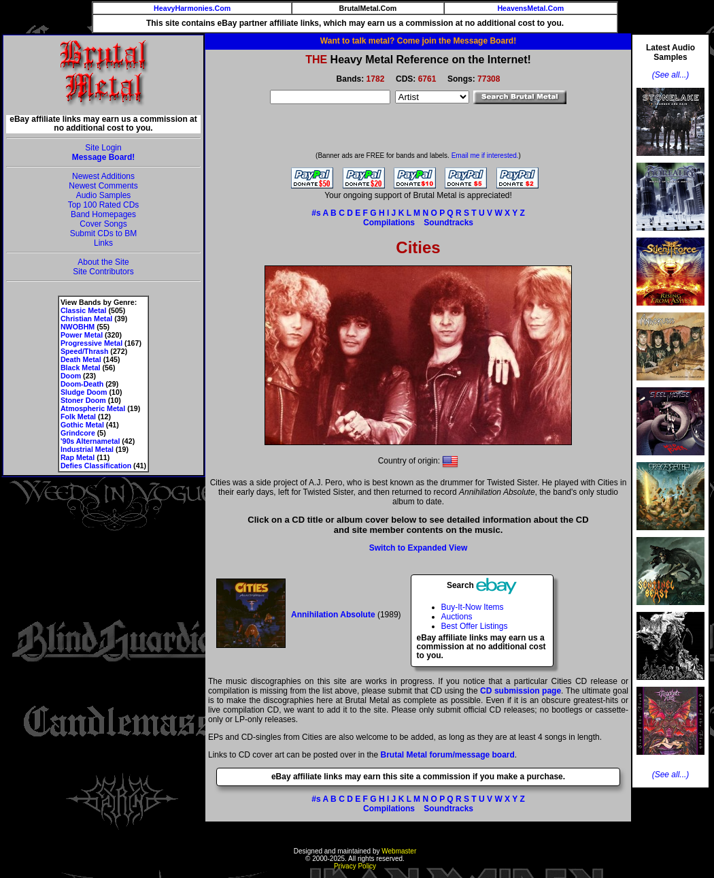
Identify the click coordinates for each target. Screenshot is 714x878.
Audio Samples (103, 195)
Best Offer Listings (474, 626)
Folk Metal (78, 416)
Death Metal (81, 359)
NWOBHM (78, 327)
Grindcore (78, 433)
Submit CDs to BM (103, 233)
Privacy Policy (355, 866)
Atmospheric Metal (93, 408)
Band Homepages (103, 214)
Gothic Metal (82, 425)
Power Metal (82, 335)
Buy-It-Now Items (472, 607)
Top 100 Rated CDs (103, 205)
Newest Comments (103, 186)
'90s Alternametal (90, 441)
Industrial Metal (87, 449)
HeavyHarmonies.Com (192, 8)
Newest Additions (103, 176)
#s (315, 213)
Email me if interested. (485, 155)
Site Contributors (103, 271)
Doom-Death (82, 384)
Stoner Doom (83, 400)
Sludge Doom (84, 392)
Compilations (389, 222)
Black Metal (81, 367)
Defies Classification (96, 465)
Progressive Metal (91, 343)
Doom (71, 376)
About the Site (103, 262)
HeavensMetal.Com (530, 8)
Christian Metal (86, 318)
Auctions (457, 616)
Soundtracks (448, 222)
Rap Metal (78, 457)
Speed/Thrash (84, 351)
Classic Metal (84, 310)
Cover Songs (103, 224)
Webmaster (398, 851)
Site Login (103, 147)
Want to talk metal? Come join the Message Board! (418, 41)
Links (103, 243)
